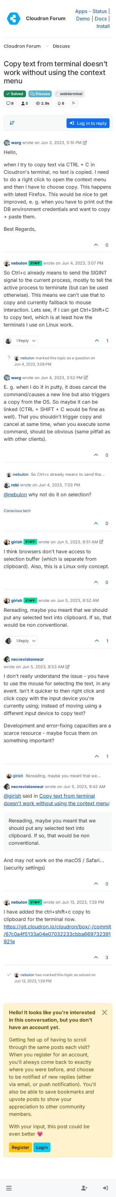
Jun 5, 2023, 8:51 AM (77, 541)
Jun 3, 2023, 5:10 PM (61, 142)
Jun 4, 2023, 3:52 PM (62, 377)
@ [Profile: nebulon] (15, 494)
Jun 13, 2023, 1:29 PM (83, 902)
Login (42, 1147)
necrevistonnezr (27, 659)
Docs (101, 18)
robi (15, 484)
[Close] (104, 1012)
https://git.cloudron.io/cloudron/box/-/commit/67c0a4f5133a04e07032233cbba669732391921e (57, 934)
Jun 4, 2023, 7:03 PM (59, 484)
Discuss (40, 93)
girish (16, 541)
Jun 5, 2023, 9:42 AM (84, 786)
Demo (83, 18)
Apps (81, 11)
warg (16, 142)
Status (99, 11)
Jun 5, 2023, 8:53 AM (43, 666)
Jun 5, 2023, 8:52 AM (78, 600)
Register (20, 1147)
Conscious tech (17, 510)
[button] (8, 1188)
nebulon (19, 263)
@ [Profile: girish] (12, 796)
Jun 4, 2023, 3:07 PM (82, 263)
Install (103, 26)
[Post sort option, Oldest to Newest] (12, 123)
